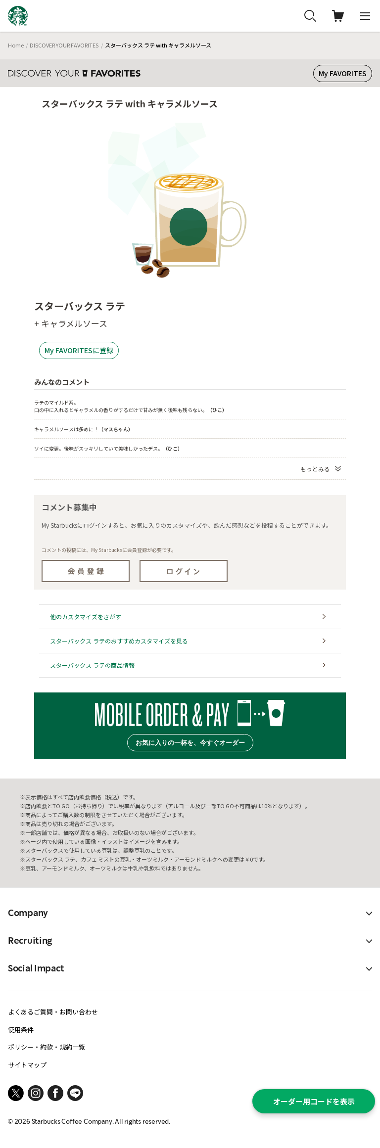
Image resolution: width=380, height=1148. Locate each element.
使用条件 (21, 1029)
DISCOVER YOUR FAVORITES (64, 45)
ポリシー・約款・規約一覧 (46, 1047)
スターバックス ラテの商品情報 (92, 665)
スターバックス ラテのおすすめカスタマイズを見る (119, 641)
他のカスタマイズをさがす (85, 616)
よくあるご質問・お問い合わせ (53, 1011)
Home (16, 45)
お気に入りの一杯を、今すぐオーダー (190, 742)
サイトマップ (27, 1064)
